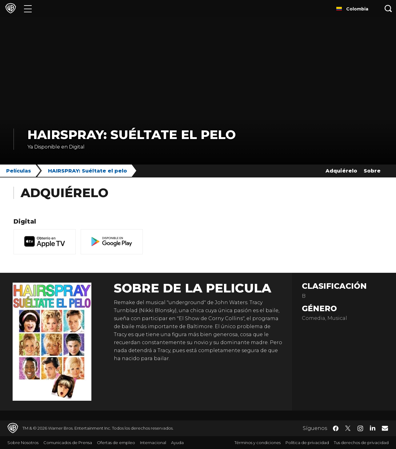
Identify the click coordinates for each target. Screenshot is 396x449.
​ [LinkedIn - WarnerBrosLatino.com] (372, 428)
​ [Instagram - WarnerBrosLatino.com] (360, 428)
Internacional (153, 442)
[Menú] (28, 8)
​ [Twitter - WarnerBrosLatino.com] (348, 428)
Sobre (372, 171)
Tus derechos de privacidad (361, 442)
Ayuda (177, 442)
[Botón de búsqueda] (388, 8)
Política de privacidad (307, 442)
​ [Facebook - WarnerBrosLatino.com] (335, 428)
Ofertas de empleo (116, 442)
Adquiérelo (341, 171)
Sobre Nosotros (22, 442)
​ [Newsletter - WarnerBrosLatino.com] (385, 428)
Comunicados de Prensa (67, 442)
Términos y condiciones (257, 442)
